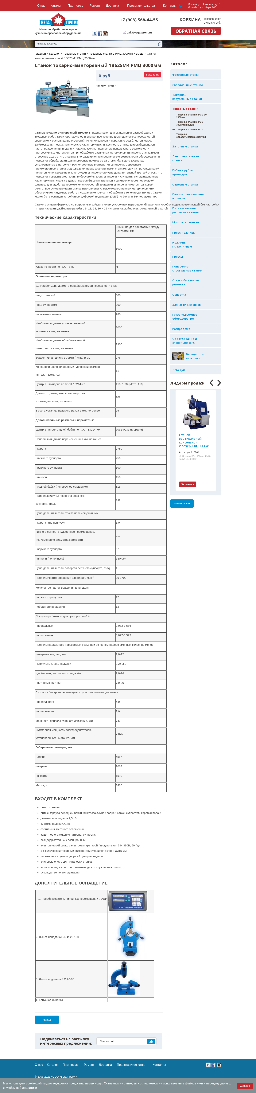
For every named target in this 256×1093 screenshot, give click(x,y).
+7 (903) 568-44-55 (139, 19)
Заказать (187, 484)
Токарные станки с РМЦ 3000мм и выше (115, 53)
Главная (40, 53)
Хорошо (245, 1085)
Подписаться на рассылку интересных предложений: (66, 1041)
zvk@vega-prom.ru (140, 32)
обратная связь (196, 31)
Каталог (54, 53)
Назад (47, 1019)
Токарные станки (185, 109)
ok (151, 1041)
